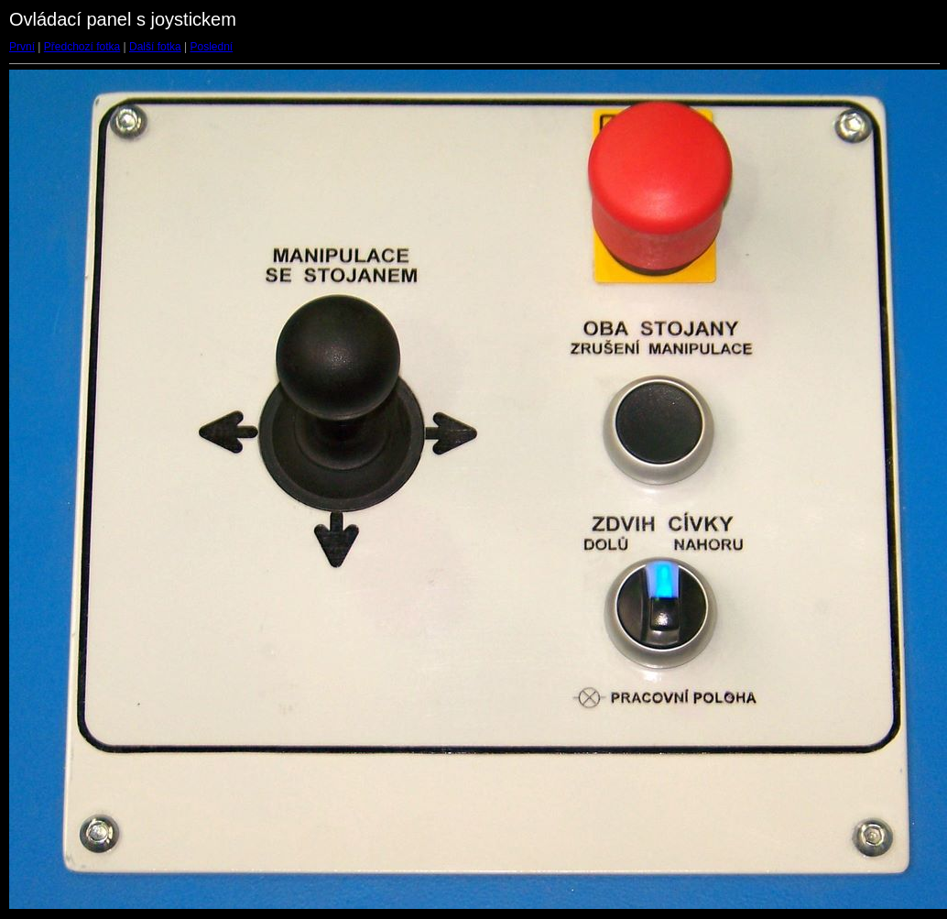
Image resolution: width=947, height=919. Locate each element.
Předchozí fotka (82, 46)
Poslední (212, 46)
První (22, 46)
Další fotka (155, 46)
